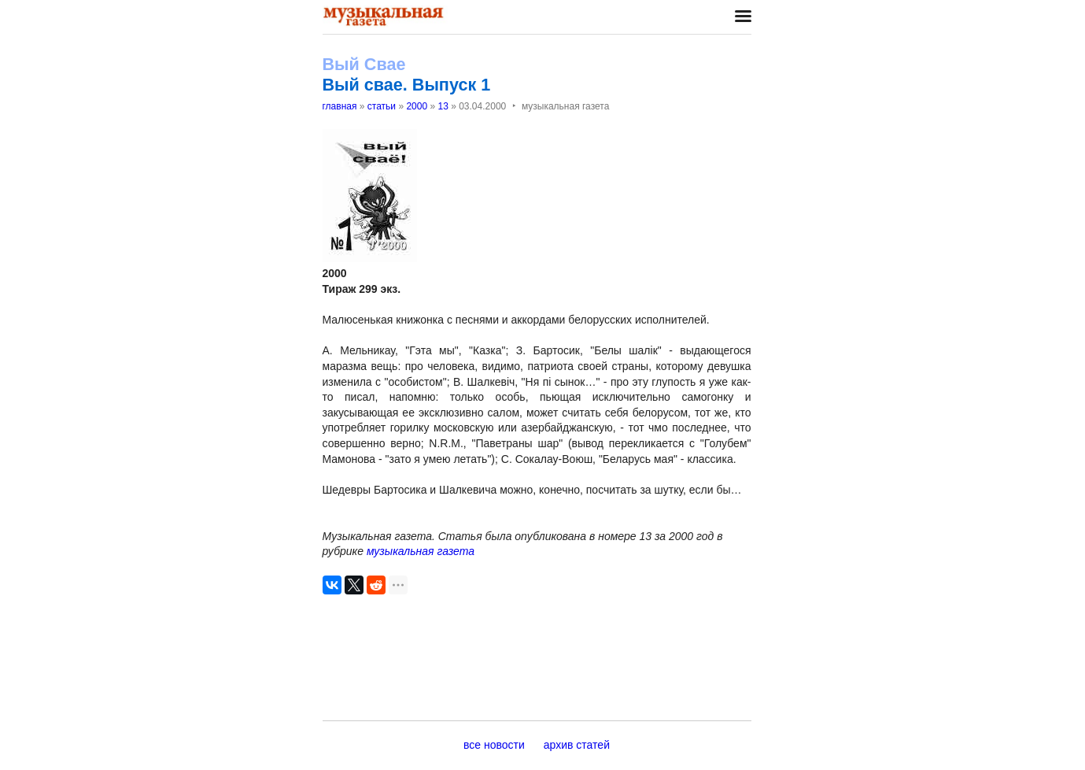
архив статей (577, 745)
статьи (381, 106)
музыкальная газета (420, 551)
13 (442, 106)
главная (340, 106)
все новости (494, 745)
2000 (416, 106)
